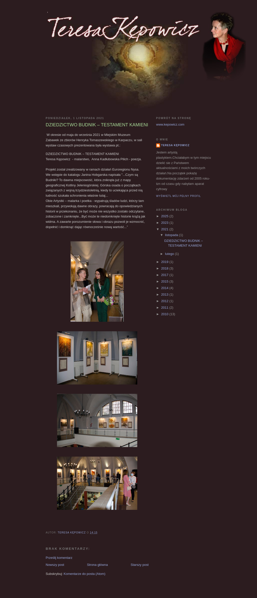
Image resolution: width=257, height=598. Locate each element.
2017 (165, 275)
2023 (165, 223)
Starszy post (140, 565)
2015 (165, 281)
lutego (170, 254)
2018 (165, 268)
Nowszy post (55, 565)
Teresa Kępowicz (175, 145)
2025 (165, 216)
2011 (165, 307)
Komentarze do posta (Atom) (84, 574)
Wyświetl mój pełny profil (178, 196)
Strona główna (97, 565)
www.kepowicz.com (170, 124)
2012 (165, 301)
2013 (165, 294)
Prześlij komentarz (59, 558)
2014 (165, 288)
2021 (165, 229)
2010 (165, 314)
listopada (172, 235)
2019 (165, 262)
